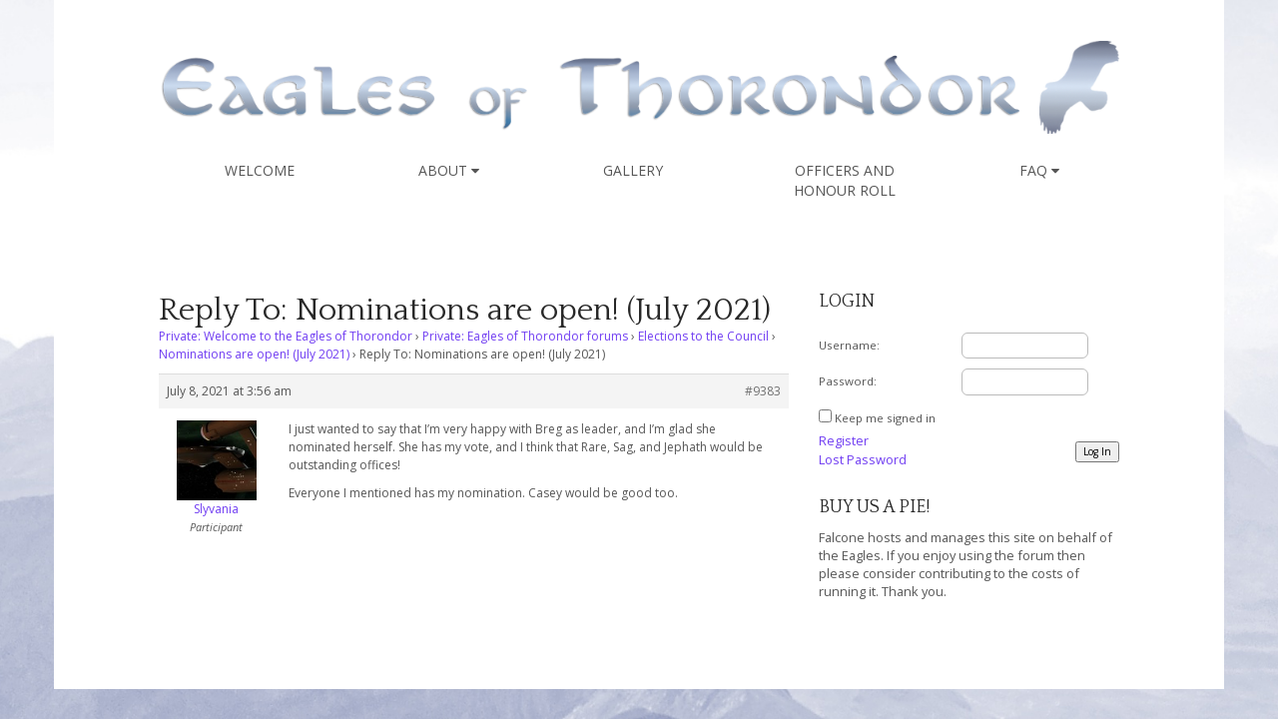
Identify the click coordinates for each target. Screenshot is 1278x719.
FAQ (1039, 170)
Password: (848, 380)
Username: (849, 345)
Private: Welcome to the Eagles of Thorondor (285, 336)
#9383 (763, 390)
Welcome (260, 170)
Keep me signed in (885, 417)
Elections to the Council (703, 336)
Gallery (633, 170)
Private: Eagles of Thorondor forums (525, 336)
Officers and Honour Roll (845, 180)
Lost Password (863, 459)
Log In (1097, 451)
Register (844, 440)
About (448, 170)
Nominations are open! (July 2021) (254, 354)
